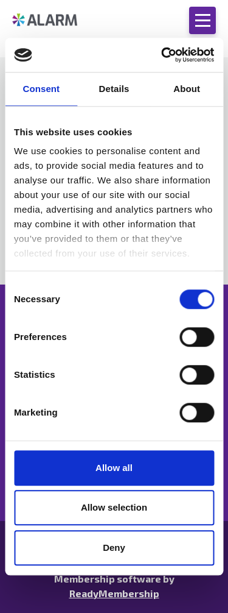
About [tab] (186, 88)
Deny (114, 547)
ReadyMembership (114, 593)
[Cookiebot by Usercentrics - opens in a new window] (162, 55)
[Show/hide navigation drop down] (202, 20)
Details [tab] (114, 88)
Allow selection (114, 507)
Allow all (114, 467)
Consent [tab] (41, 88)
